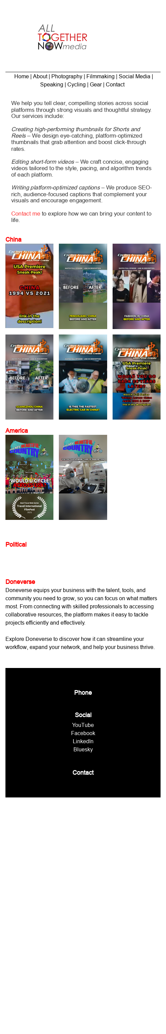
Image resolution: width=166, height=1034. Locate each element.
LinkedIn (83, 741)
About (40, 76)
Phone (83, 692)
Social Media (134, 76)
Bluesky (83, 749)
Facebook (83, 733)
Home (21, 76)
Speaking (52, 84)
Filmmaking (100, 76)
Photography (67, 76)
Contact (115, 84)
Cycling (76, 84)
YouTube (83, 725)
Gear (95, 84)
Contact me (28, 211)
